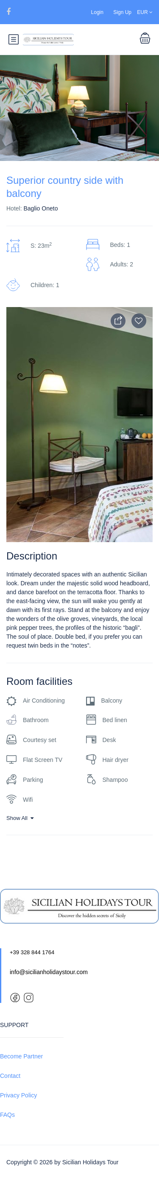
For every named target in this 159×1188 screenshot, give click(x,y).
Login (97, 12)
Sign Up (122, 12)
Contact (10, 1075)
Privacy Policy (18, 1095)
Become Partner (21, 1056)
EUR (145, 12)
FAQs (7, 1114)
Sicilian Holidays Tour (90, 1162)
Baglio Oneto (40, 208)
